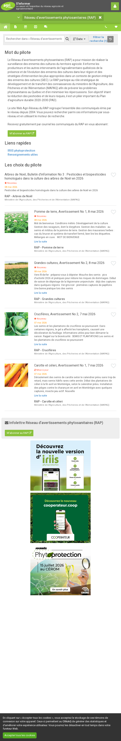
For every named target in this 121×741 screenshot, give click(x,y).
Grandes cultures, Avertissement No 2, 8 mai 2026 (69, 263)
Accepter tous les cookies (19, 735)
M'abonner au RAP (22, 133)
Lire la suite (40, 241)
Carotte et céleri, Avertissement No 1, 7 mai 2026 (68, 365)
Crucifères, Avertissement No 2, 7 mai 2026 (64, 314)
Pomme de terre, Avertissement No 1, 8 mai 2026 (69, 211)
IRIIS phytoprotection (21, 150)
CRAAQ (67, 721)
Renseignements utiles (23, 154)
